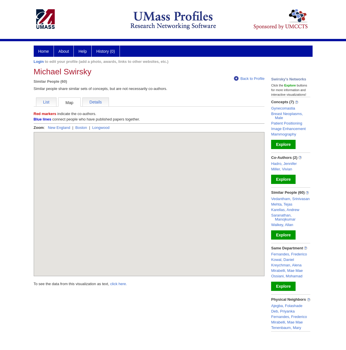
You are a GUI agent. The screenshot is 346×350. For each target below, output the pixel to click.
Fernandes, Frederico (289, 254)
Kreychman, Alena (286, 265)
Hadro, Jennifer (284, 163)
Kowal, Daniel (282, 259)
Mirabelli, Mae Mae (287, 270)
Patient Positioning (286, 123)
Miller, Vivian (281, 169)
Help (82, 51)
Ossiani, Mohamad (286, 276)
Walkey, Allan (282, 225)
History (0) (105, 51)
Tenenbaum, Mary (286, 327)
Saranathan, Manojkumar (283, 217)
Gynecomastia (283, 108)
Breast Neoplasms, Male (287, 116)
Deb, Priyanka (283, 311)
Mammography (283, 134)
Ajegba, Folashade (286, 306)
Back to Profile (249, 78)
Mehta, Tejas (281, 204)
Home (43, 51)
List (46, 102)
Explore (283, 144)
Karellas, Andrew (285, 210)
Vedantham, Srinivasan (290, 199)
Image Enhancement (288, 129)
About (63, 51)
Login (39, 61)
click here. (118, 284)
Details (96, 102)
